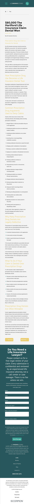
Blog (17, 467)
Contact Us (17, 470)
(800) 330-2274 (17, 474)
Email (6, 395)
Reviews (17, 460)
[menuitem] (17, 492)
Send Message (17, 439)
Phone (6, 400)
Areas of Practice (17, 463)
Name (6, 390)
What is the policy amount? (11, 410)
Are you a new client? (9, 405)
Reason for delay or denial (11, 419)
